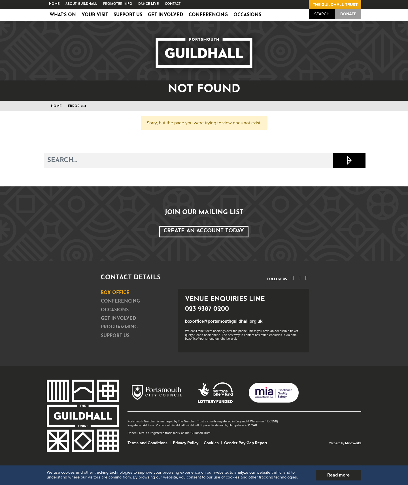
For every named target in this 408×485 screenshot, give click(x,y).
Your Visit (95, 15)
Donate (348, 14)
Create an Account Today (203, 231)
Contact (173, 4)
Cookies (211, 443)
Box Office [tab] (115, 293)
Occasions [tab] (115, 310)
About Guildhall (81, 4)
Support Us (128, 15)
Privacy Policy (185, 443)
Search (322, 14)
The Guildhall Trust (335, 4)
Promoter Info (117, 4)
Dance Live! (148, 4)
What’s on (63, 15)
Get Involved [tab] (118, 318)
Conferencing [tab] (120, 301)
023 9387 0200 (207, 309)
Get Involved (165, 15)
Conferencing (208, 15)
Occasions (247, 15)
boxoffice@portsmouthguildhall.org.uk (224, 321)
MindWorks (353, 443)
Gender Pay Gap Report (245, 443)
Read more (338, 475)
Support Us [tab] (115, 336)
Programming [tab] (119, 327)
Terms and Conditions (147, 443)
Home (54, 4)
